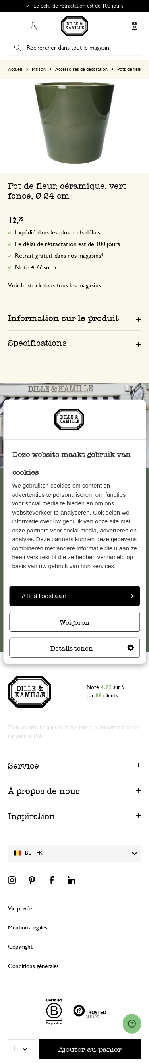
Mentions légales (27, 928)
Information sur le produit (63, 318)
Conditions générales (33, 966)
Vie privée (20, 909)
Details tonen (92, 648)
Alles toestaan (77, 596)
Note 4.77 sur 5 (35, 267)
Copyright (20, 947)
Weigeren (74, 622)
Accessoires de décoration (81, 69)
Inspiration (31, 816)
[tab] (74, 318)
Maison (39, 69)
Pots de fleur (129, 69)
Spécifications (37, 343)
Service (23, 766)
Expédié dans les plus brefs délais (57, 232)
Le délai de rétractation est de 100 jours (67, 244)
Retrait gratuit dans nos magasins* (59, 255)
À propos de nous (44, 791)
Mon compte (33, 26)
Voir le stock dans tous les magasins (54, 285)
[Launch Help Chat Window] (132, 1024)
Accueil (15, 69)
